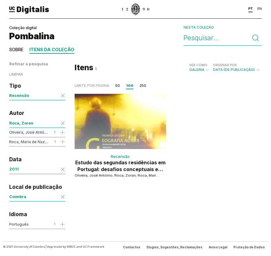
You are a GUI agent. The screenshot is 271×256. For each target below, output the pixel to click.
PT (250, 8)
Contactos (131, 247)
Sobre (16, 49)
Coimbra (17, 196)
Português (19, 224)
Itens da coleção (51, 49)
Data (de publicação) (236, 67)
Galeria (199, 67)
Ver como (198, 65)
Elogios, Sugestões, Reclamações (174, 247)
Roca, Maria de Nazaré (30, 141)
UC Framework (93, 246)
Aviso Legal (218, 247)
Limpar (16, 74)
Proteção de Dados (249, 247)
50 (117, 85)
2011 (14, 168)
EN (259, 8)
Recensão (19, 95)
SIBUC (71, 246)
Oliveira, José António (29, 132)
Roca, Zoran (21, 122)
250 (142, 85)
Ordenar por (225, 65)
